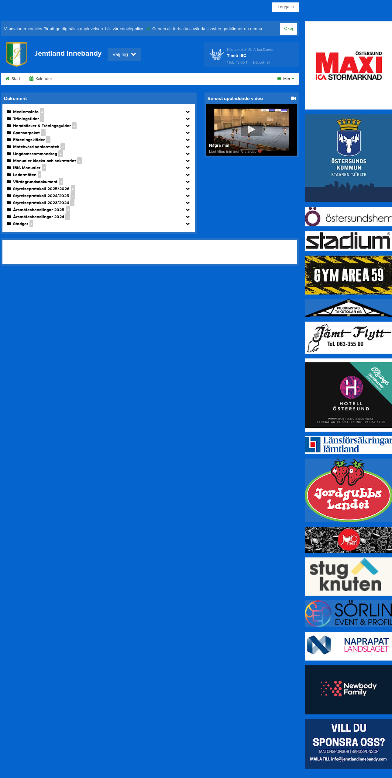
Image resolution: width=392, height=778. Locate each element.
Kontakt (107, 79)
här (147, 29)
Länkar (135, 79)
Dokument (196, 79)
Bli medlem (231, 79)
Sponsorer (75, 79)
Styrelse (164, 79)
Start (12, 79)
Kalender (40, 79)
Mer (285, 79)
